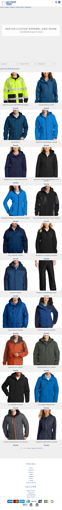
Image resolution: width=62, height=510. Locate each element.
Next (29, 448)
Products (31, 470)
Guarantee (31, 493)
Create (7, 7)
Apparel (12, 7)
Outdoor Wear (20, 7)
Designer (31, 476)
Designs (31, 472)
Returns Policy (31, 491)
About (31, 478)
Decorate (15, 108)
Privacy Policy (31, 497)
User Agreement (31, 495)
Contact (31, 480)
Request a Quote (31, 482)
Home (2, 7)
